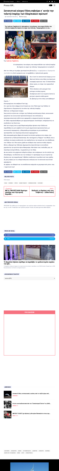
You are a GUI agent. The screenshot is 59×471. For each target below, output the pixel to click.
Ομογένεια (47, 450)
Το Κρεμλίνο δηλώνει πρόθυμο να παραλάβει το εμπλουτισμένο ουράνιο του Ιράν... (29, 263)
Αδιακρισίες (34, 450)
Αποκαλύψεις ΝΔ (29, 452)
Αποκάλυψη (41, 450)
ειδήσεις (19, 450)
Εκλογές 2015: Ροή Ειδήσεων (10, 452)
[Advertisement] (29, 295)
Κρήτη (23, 452)
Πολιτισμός (24, 16)
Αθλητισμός (6, 450)
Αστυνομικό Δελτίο (27, 450)
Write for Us (25, 1)
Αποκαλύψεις (14, 450)
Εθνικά (18, 452)
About (18, 1)
